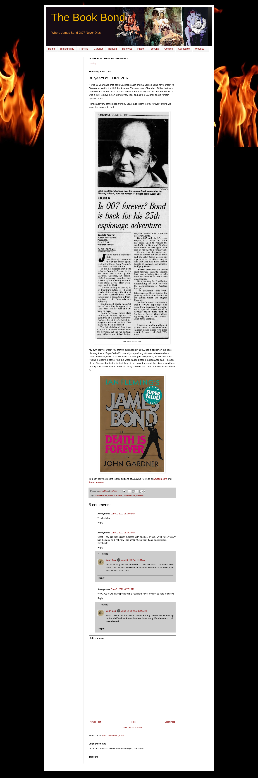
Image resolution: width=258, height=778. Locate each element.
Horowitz (127, 48)
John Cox (111, 560)
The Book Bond (88, 17)
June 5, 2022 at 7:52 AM (122, 589)
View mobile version (132, 727)
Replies (104, 554)
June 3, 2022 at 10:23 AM (123, 532)
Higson (141, 48)
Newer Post (95, 722)
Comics (168, 48)
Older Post (169, 722)
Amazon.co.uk (96, 482)
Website (199, 48)
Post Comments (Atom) (113, 735)
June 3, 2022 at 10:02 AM (123, 513)
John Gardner (129, 495)
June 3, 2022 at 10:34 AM (133, 560)
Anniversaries (101, 495)
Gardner (98, 48)
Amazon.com (160, 479)
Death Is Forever (115, 495)
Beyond (154, 48)
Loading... (93, 63)
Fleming (83, 48)
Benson (112, 48)
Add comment (97, 638)
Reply (100, 522)
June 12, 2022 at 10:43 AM (134, 611)
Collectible (184, 48)
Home (51, 48)
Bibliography (67, 48)
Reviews (140, 495)
